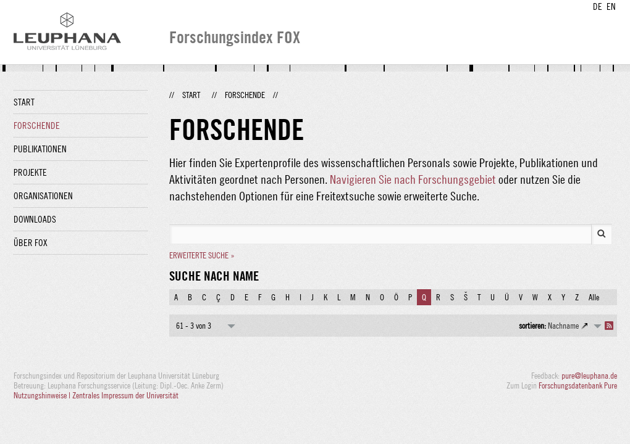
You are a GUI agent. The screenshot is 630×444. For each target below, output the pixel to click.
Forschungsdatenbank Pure (578, 385)
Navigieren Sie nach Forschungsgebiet (413, 179)
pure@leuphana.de (589, 375)
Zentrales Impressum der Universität (125, 395)
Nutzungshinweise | (43, 395)
